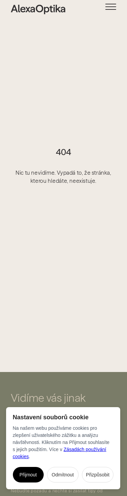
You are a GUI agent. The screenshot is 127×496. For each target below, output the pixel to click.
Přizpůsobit (97, 474)
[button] (116, 9)
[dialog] (63, 448)
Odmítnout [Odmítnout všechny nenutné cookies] (63, 474)
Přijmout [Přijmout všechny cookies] (28, 474)
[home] (32, 9)
